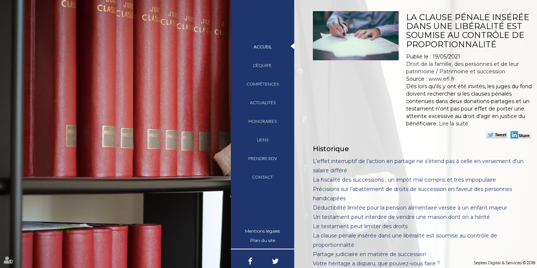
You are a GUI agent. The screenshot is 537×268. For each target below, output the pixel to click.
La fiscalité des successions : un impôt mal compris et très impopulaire (404, 179)
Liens (262, 140)
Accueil (263, 47)
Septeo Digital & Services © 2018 (504, 262)
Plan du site (262, 240)
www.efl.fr (441, 79)
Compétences (262, 84)
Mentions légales (262, 231)
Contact (262, 177)
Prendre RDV (262, 158)
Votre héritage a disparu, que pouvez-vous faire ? (376, 263)
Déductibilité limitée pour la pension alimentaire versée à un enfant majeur (410, 207)
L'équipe (262, 65)
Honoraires (262, 121)
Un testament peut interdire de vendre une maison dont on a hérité (401, 217)
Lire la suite (453, 123)
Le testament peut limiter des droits (360, 226)
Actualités (263, 102)
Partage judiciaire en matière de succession (369, 254)
